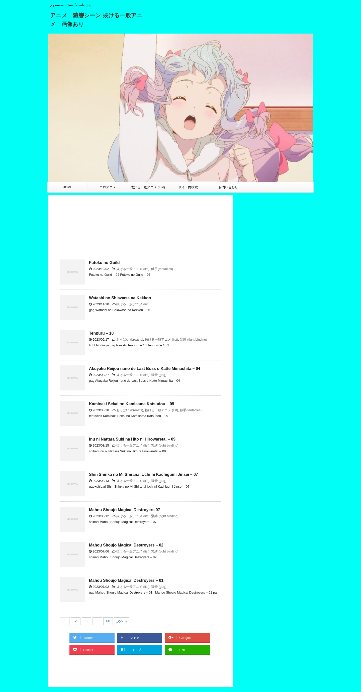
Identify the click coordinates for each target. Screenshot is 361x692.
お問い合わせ (228, 187)
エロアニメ (108, 187)
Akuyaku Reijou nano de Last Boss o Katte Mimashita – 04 (144, 368)
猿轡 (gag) (158, 375)
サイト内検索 (188, 187)
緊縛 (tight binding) (193, 339)
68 (108, 621)
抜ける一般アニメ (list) (132, 269)
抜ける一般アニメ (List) (148, 187)
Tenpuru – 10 (101, 333)
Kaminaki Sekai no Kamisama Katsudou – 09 (131, 404)
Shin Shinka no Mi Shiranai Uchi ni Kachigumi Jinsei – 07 (143, 474)
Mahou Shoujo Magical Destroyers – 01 (126, 580)
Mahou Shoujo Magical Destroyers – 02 (126, 545)
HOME (67, 187)
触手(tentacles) (162, 269)
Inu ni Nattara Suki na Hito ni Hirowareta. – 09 (132, 439)
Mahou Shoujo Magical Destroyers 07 (124, 510)
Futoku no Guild (104, 262)
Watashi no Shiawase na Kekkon (120, 298)
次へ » (121, 621)
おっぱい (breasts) (129, 339)
